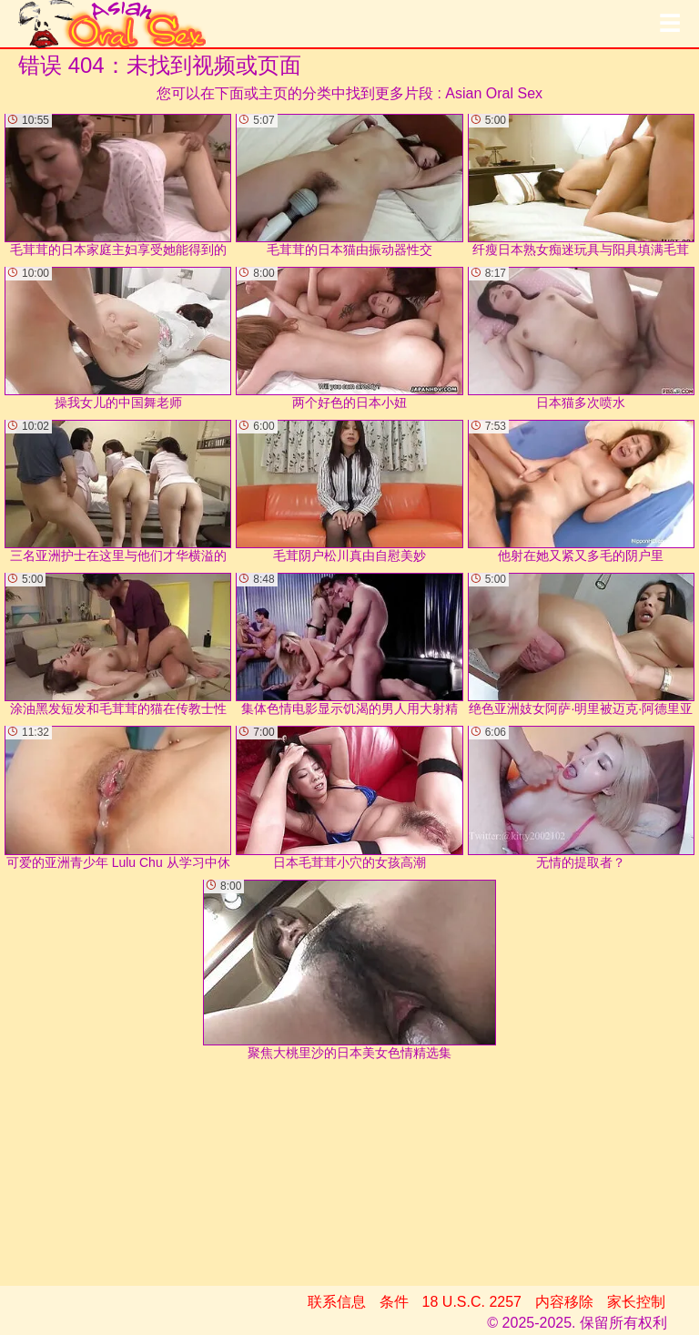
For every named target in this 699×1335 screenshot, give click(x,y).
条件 (394, 1302)
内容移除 (564, 1302)
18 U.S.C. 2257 (472, 1302)
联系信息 (337, 1302)
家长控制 (636, 1302)
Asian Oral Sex (493, 93)
